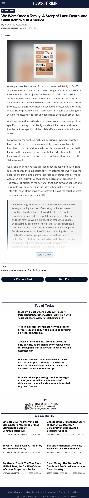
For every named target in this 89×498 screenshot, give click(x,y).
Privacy (62, 492)
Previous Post (23, 279)
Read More (44, 255)
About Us (30, 492)
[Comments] (1, 31)
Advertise (40, 492)
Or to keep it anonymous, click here (45, 407)
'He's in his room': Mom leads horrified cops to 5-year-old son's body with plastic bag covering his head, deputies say (44, 329)
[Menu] (3, 4)
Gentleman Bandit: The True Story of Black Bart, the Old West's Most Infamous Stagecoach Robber (22, 466)
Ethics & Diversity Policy (38, 496)
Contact (53, 496)
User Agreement (18, 496)
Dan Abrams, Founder (68, 496)
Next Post (66, 279)
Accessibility (73, 492)
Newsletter (51, 492)
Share (7, 35)
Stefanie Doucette (9, 28)
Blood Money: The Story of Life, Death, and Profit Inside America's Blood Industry (66, 466)
